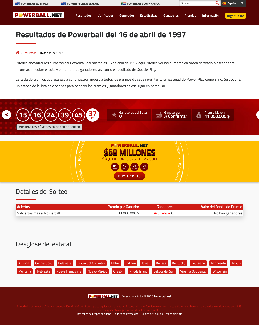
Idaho (115, 263)
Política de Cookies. (152, 314)
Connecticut (43, 263)
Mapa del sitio (174, 314)
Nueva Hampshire (68, 271)
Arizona (23, 263)
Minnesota (218, 263)
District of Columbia (91, 263)
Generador (126, 15)
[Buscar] (200, 3)
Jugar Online (235, 15)
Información (211, 15)
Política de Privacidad (125, 314)
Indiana (131, 263)
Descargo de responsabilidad (94, 314)
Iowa (145, 263)
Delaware (64, 263)
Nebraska (43, 271)
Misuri (236, 263)
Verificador (105, 15)
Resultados (83, 15)
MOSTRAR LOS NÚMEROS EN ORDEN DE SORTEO (49, 127)
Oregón (118, 271)
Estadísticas (148, 15)
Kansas (161, 263)
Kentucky (178, 263)
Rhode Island (138, 271)
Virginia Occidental (193, 271)
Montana (24, 271)
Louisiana (198, 263)
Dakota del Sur (164, 271)
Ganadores (171, 15)
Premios (190, 15)
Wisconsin (220, 271)
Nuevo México (97, 271)
